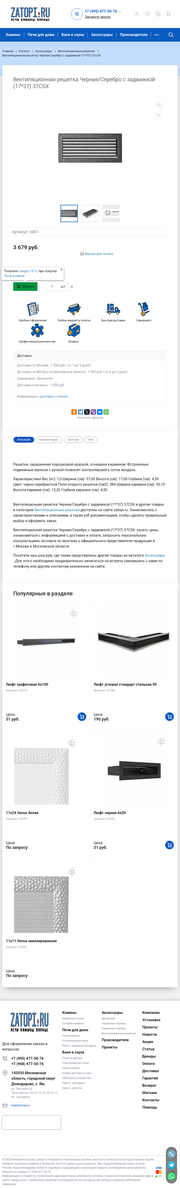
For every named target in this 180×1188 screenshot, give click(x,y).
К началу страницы (90, 1148)
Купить (25, 286)
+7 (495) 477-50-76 (27, 1058)
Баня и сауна (73, 35)
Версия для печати (99, 254)
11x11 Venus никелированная (31, 941)
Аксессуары (102, 35)
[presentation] (31, 1122)
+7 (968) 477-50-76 (27, 1064)
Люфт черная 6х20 (110, 813)
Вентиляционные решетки (57, 510)
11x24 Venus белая (22, 813)
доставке (47, 396)
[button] (103, 11)
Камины (13, 35)
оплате (62, 396)
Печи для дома (41, 35)
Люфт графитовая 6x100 (27, 684)
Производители (133, 35)
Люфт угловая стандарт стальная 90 (125, 684)
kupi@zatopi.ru (20, 1105)
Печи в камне (14, 276)
